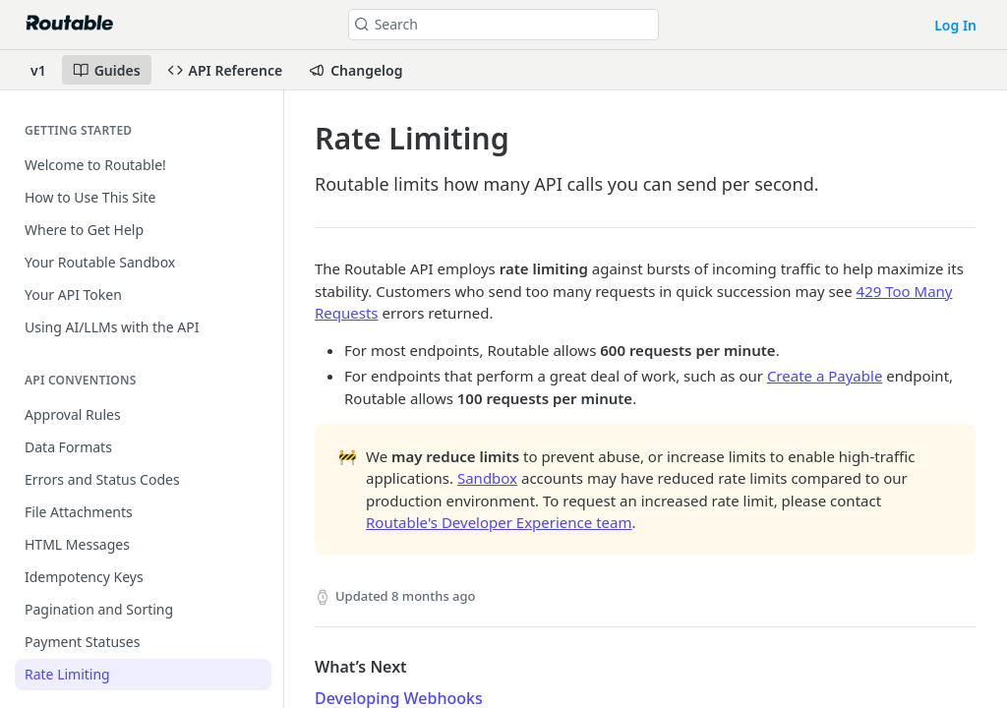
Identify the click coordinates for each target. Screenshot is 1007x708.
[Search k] (504, 24)
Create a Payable (824, 375)
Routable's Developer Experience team (498, 522)
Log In (955, 25)
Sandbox (487, 478)
